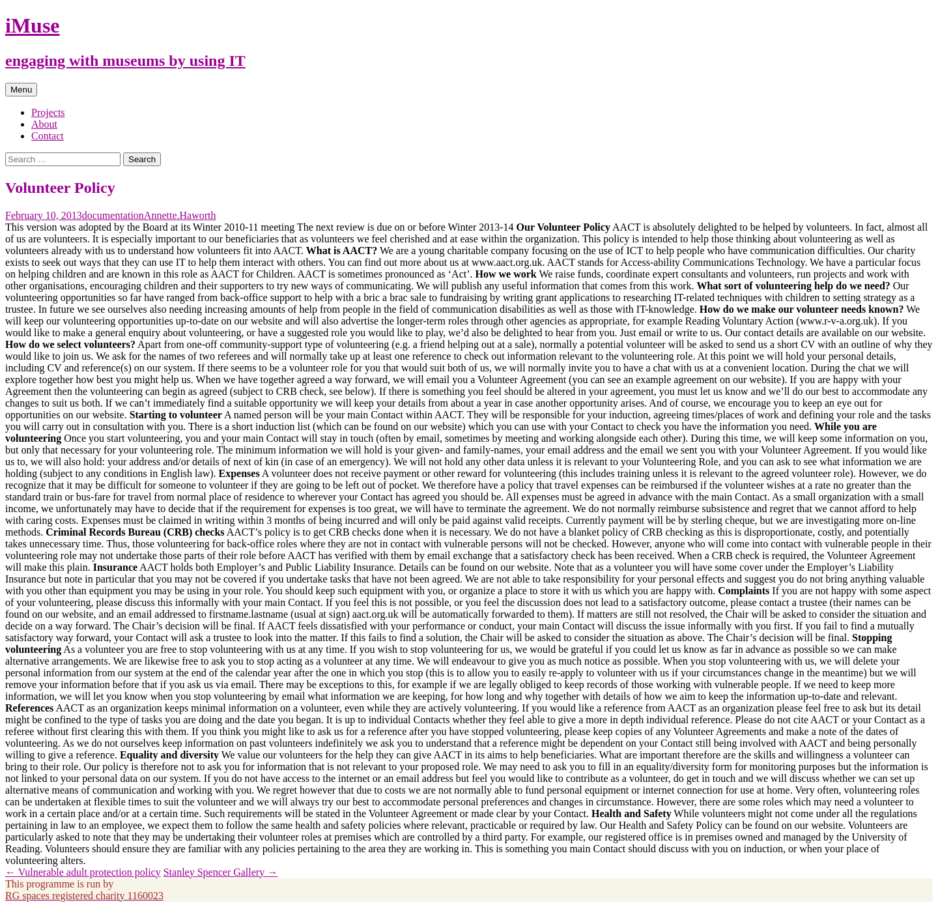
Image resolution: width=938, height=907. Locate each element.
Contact (47, 135)
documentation (113, 215)
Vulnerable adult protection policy (83, 872)
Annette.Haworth (180, 215)
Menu (21, 89)
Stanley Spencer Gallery (220, 872)
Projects (48, 112)
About (44, 124)
